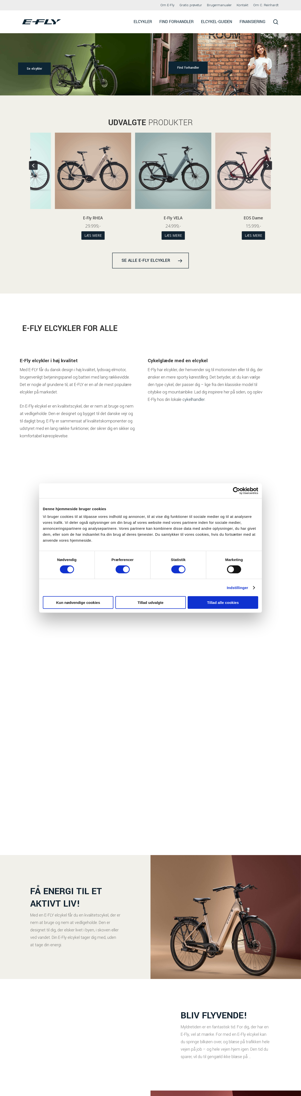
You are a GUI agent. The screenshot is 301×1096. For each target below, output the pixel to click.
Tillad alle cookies (223, 602)
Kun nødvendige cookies (78, 602)
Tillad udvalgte (151, 602)
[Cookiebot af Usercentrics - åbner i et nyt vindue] (236, 490)
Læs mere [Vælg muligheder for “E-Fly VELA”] (231, 235)
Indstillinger (237, 587)
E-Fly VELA (231, 218)
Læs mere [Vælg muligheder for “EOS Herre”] (70, 235)
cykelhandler (193, 414)
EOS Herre (70, 218)
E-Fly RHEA (151, 218)
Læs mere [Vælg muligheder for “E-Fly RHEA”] (150, 235)
